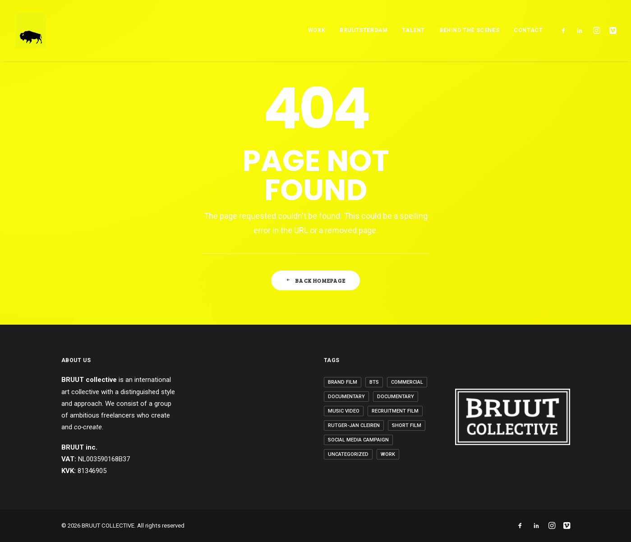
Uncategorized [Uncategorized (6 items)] (348, 454)
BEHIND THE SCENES (469, 30)
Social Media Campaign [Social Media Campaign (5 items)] (358, 440)
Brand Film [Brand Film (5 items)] (342, 382)
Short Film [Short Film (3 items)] (406, 425)
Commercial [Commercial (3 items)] (407, 382)
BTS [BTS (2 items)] (374, 382)
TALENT (413, 30)
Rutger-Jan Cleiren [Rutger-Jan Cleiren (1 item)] (354, 425)
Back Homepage (315, 280)
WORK (316, 30)
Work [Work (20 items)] (388, 454)
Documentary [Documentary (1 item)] (346, 397)
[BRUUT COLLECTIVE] (30, 30)
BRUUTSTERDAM (363, 30)
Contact (528, 30)
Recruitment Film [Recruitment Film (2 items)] (395, 411)
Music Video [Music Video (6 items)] (343, 411)
